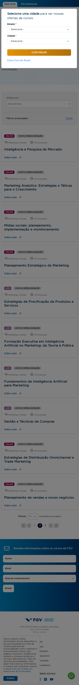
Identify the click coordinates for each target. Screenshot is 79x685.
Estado (11, 24)
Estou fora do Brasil (19, 60)
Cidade (11, 36)
